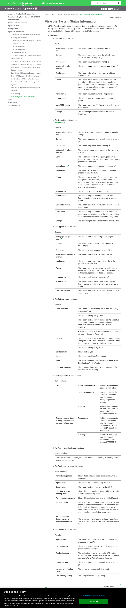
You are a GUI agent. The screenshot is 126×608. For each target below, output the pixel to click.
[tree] (23, 60)
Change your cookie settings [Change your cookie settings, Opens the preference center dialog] (94, 595)
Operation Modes (14, 26)
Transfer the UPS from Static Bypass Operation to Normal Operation (26, 42)
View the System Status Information (23, 97)
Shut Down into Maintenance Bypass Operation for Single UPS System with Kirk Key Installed (26, 62)
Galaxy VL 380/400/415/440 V (52, 3)
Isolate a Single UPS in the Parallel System (25, 79)
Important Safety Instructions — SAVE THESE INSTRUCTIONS (24, 18)
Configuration (13, 29)
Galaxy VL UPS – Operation (20, 9)
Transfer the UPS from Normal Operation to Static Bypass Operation (25, 36)
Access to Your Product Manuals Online (22, 14)
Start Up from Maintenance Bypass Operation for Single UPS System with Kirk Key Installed (27, 74)
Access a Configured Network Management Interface (25, 89)
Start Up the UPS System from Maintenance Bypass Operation (25, 68)
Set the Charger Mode (18, 52)
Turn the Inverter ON (18, 49)
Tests (10, 100)
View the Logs (15, 94)
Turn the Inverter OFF (18, 46)
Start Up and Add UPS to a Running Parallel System (25, 83)
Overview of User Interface (17, 23)
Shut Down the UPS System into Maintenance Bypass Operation (26, 57)
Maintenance (12, 102)
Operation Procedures (16, 32)
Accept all (94, 601)
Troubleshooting (14, 105)
